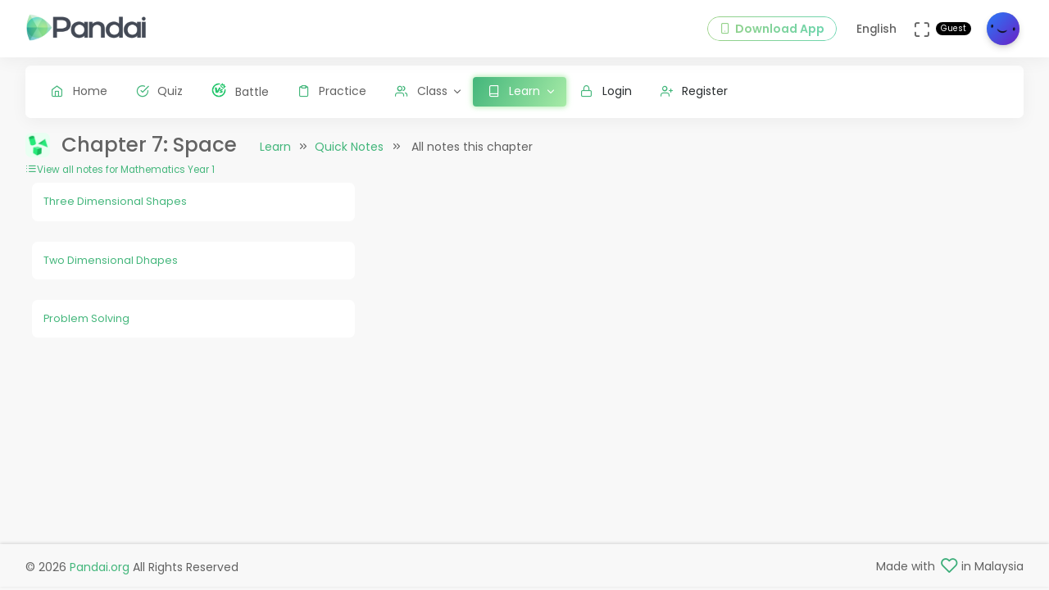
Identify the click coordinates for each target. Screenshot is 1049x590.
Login (606, 91)
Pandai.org (99, 567)
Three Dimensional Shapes (115, 201)
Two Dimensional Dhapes (110, 260)
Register (695, 91)
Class (421, 91)
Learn (275, 146)
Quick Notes (349, 146)
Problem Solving (86, 318)
